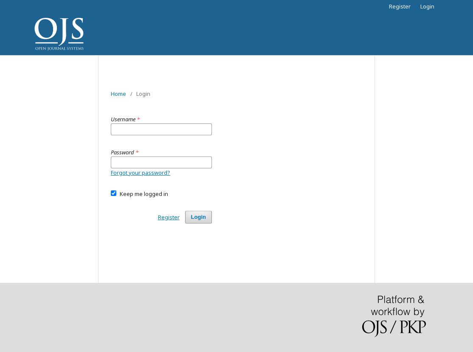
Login (427, 6)
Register (400, 6)
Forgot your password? (140, 172)
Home (118, 94)
